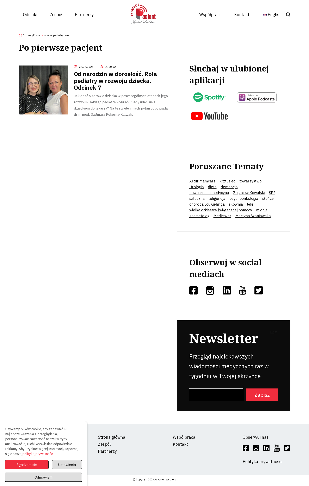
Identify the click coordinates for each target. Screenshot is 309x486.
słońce (268, 198)
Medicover (222, 215)
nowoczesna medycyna (209, 192)
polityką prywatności (38, 454)
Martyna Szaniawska (253, 215)
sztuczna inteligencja (207, 198)
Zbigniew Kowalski (249, 192)
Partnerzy (84, 14)
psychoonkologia (243, 198)
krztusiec (227, 181)
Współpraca (210, 14)
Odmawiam (43, 477)
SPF (272, 192)
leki (250, 204)
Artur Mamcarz (202, 181)
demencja (229, 187)
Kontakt (241, 14)
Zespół (56, 14)
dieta (212, 187)
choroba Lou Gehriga (207, 204)
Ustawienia (66, 464)
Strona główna (32, 35)
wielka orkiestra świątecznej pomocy (220, 210)
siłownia (236, 204)
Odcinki (30, 14)
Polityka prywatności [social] (262, 461)
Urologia (196, 187)
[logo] (143, 25)
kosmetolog (199, 215)
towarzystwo (250, 181)
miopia (261, 210)
